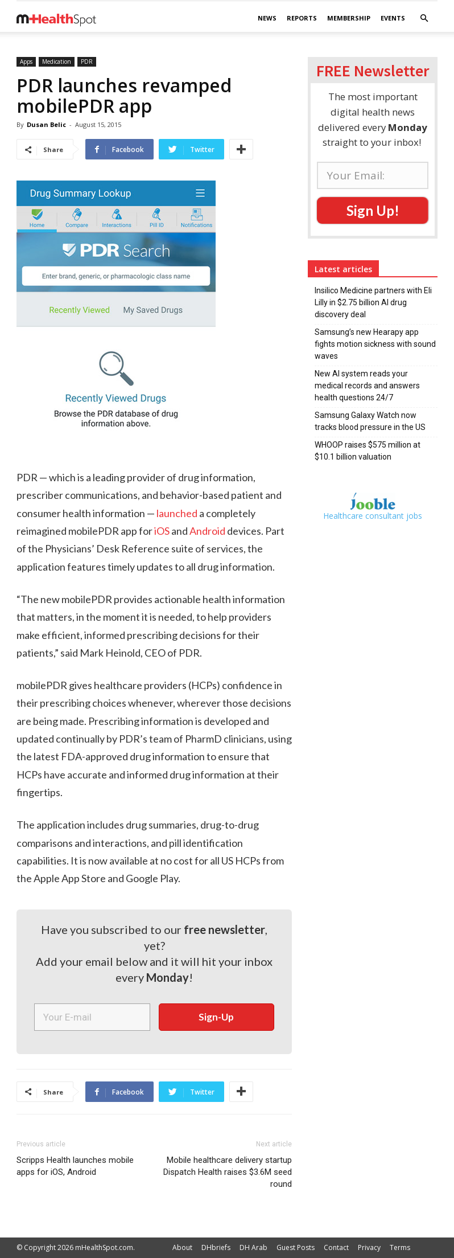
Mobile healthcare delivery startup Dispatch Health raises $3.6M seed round (227, 1172)
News (267, 18)
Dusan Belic (46, 124)
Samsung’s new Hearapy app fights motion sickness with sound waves (375, 343)
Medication (56, 61)
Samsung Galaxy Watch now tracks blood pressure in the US (370, 421)
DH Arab (253, 1247)
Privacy (369, 1247)
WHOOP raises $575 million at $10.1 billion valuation (367, 450)
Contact (336, 1247)
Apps (26, 61)
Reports (302, 18)
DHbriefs (215, 1247)
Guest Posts (295, 1247)
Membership (348, 18)
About (182, 1247)
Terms (400, 1247)
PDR (87, 61)
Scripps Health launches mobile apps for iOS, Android (75, 1166)
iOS (162, 530)
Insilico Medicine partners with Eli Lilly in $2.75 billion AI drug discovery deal (373, 302)
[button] (424, 18)
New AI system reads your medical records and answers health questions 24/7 (367, 385)
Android (207, 530)
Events (393, 18)
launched (176, 513)
